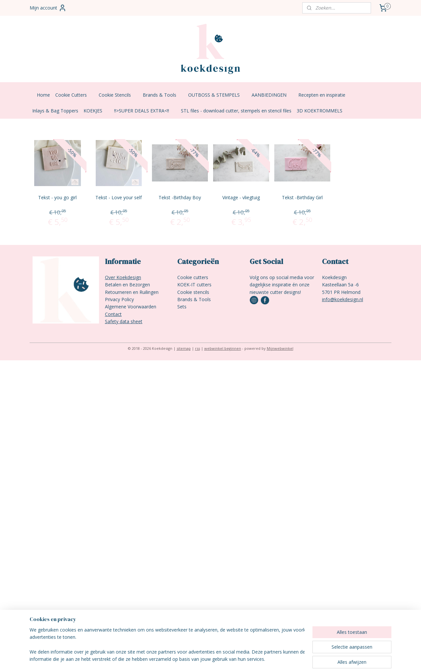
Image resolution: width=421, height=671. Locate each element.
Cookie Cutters (74, 95)
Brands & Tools (163, 95)
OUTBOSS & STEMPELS (217, 95)
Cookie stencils (193, 292)
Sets (181, 306)
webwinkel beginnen (222, 348)
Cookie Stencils (118, 95)
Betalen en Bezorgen (127, 284)
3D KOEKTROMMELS (319, 111)
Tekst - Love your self (118, 197)
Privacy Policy (119, 299)
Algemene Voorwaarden (130, 306)
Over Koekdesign (123, 277)
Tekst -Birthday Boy (180, 197)
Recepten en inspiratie (325, 95)
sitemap (184, 348)
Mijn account (48, 8)
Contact (113, 314)
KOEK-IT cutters (194, 284)
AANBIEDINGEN (272, 95)
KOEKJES (96, 111)
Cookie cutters (192, 277)
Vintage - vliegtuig (241, 197)
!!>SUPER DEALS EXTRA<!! (145, 111)
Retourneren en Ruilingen (132, 292)
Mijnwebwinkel (280, 348)
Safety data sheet (123, 321)
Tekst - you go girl (57, 197)
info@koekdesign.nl (342, 299)
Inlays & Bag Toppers (55, 111)
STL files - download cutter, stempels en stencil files (236, 111)
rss (197, 348)
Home (43, 95)
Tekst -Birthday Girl (302, 197)
